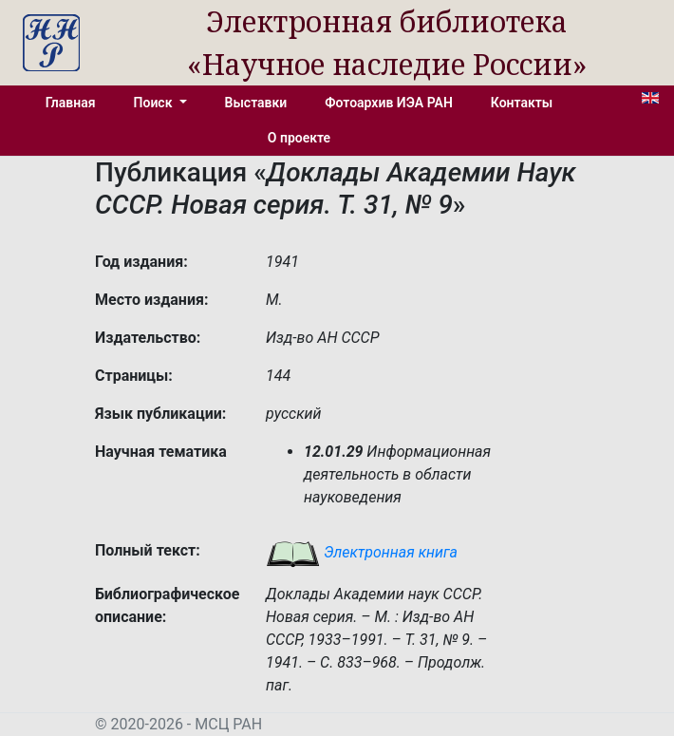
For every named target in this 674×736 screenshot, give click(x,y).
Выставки (256, 102)
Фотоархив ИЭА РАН (389, 102)
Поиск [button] (155, 102)
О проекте (299, 137)
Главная (71, 102)
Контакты (521, 102)
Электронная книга (362, 552)
